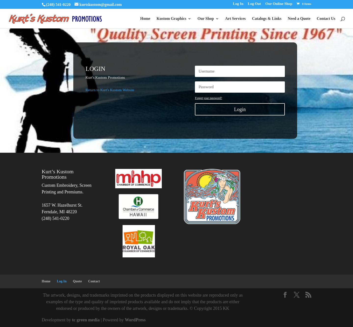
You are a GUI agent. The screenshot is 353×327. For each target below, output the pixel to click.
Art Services (235, 19)
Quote (77, 281)
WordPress (135, 319)
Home (145, 19)
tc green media (86, 319)
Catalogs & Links (266, 19)
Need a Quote (299, 19)
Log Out (254, 4)
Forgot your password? (208, 98)
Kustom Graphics (171, 19)
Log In (238, 4)
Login (240, 109)
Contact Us (326, 19)
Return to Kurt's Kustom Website (110, 90)
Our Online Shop (278, 4)
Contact (94, 281)
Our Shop (206, 19)
